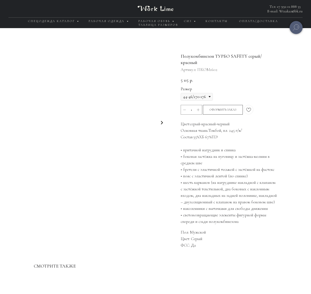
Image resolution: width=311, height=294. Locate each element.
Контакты (216, 21)
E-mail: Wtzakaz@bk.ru (285, 11)
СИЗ (188, 21)
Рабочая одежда (107, 21)
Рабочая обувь (154, 21)
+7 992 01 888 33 (289, 6)
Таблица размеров (158, 25)
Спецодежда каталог (52, 21)
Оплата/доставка (258, 21)
